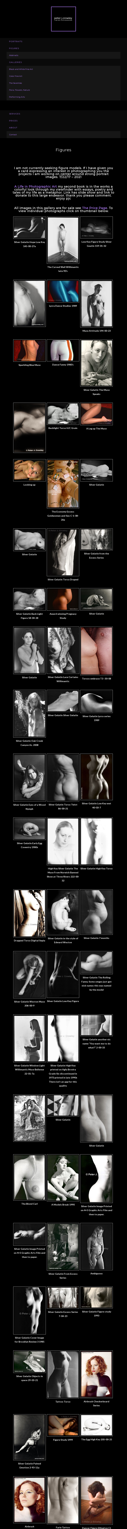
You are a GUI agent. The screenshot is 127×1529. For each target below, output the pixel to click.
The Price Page (94, 208)
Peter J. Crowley (63, 19)
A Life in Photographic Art (35, 186)
